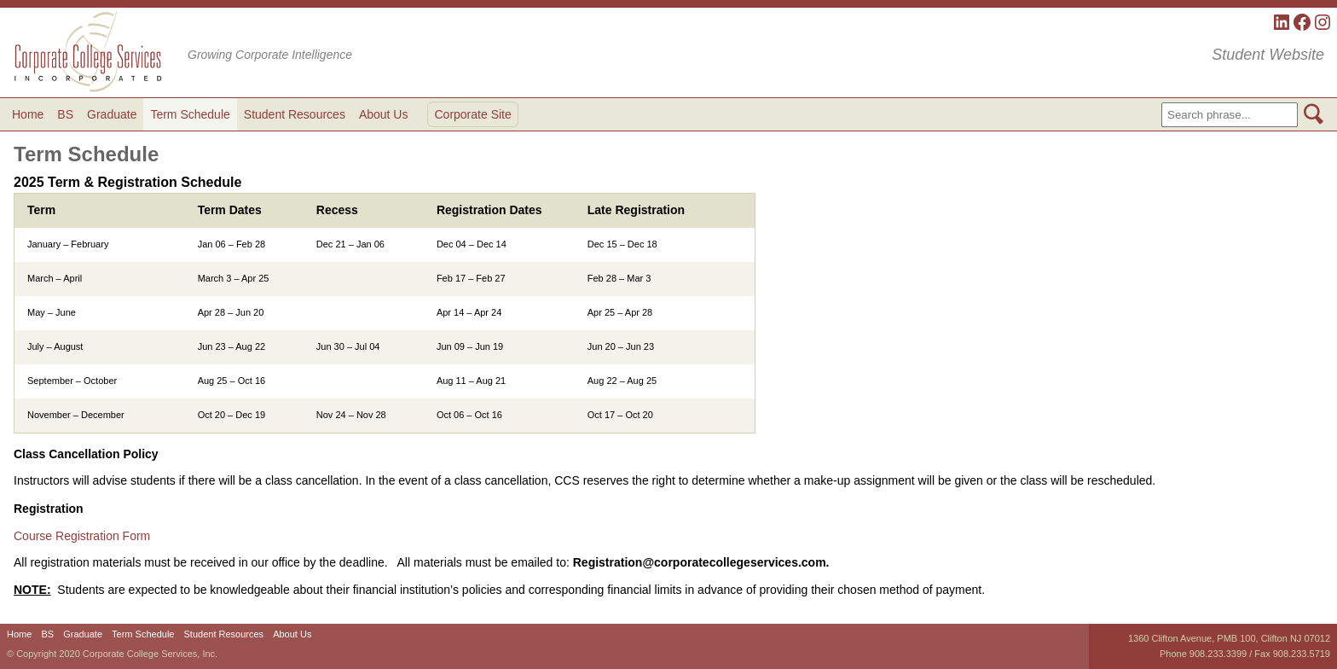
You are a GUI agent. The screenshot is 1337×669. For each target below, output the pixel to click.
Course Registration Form (82, 536)
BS (65, 114)
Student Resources (294, 114)
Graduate (111, 114)
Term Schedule (189, 114)
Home (27, 114)
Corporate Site (472, 114)
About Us (383, 114)
